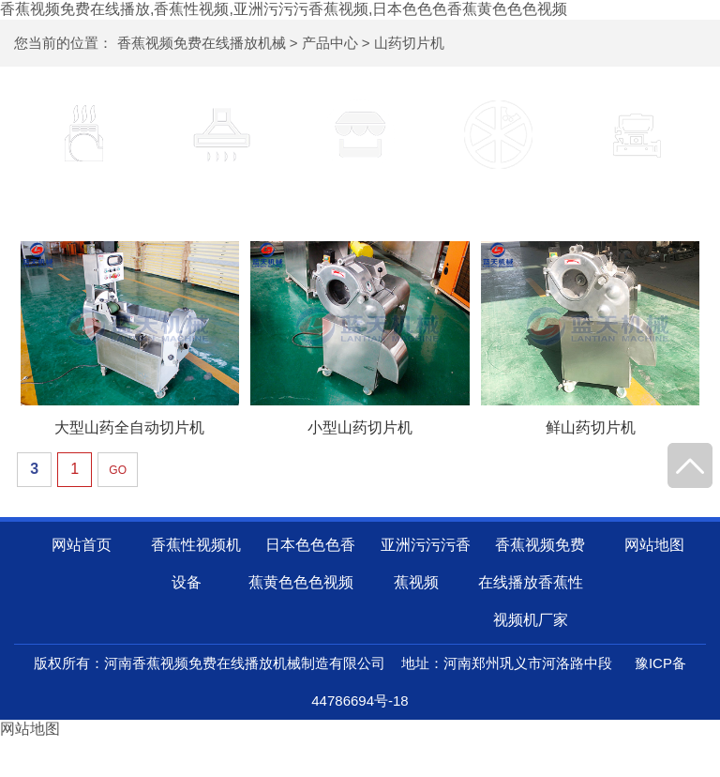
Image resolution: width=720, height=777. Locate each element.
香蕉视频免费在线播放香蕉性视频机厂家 (531, 582)
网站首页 (82, 545)
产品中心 (330, 43)
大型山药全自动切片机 (129, 427)
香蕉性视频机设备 (83, 193)
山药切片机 (409, 43)
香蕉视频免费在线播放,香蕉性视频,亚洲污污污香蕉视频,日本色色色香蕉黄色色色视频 (283, 9)
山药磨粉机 (636, 193)
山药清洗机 (222, 193)
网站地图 (654, 545)
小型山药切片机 (360, 427)
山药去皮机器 (360, 193)
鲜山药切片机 (591, 427)
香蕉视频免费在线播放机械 (201, 43)
